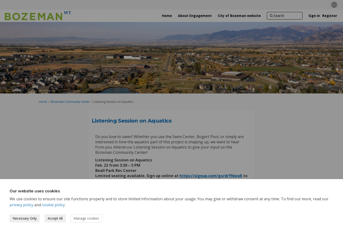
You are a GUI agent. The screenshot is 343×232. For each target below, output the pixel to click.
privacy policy (21, 204)
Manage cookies (86, 218)
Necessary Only (25, 218)
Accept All (55, 218)
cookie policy (53, 204)
